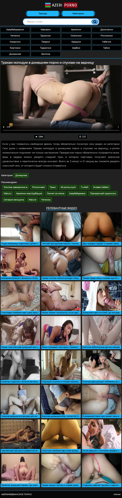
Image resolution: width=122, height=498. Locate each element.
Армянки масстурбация (29, 193)
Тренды (43, 13)
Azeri (61, 5)
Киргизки (15, 48)
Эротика (45, 54)
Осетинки (76, 36)
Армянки (76, 29)
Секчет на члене (55, 193)
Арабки (76, 48)
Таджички (45, 48)
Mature (32, 200)
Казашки (76, 42)
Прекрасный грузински (103, 193)
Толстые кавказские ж (15, 187)
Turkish (84, 187)
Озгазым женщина (14, 200)
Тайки (106, 48)
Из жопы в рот (68, 187)
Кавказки (46, 29)
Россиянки (107, 36)
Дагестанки (106, 29)
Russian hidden (101, 187)
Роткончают (38, 187)
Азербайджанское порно (16, 494)
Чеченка (45, 200)
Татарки (45, 42)
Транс (53, 187)
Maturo (7, 193)
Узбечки (106, 42)
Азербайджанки (15, 29)
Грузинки (45, 36)
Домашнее (15, 54)
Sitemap (117, 494)
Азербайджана (77, 193)
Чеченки (15, 36)
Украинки (15, 42)
